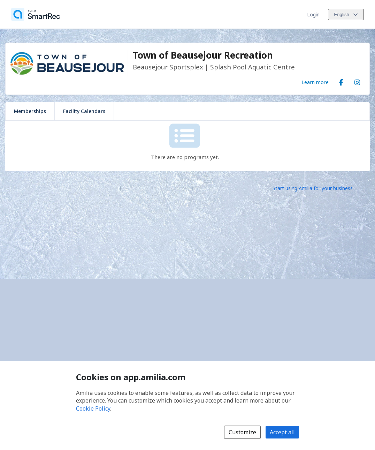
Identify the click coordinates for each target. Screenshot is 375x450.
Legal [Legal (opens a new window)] (201, 188)
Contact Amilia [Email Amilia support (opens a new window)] (172, 188)
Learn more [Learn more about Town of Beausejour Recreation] (315, 81)
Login (313, 14)
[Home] (35, 14)
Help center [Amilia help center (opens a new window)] (137, 188)
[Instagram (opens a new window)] (357, 81)
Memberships (30, 111)
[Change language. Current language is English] (346, 14)
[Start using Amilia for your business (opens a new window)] (319, 188)
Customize (242, 432)
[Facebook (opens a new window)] (341, 81)
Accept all (282, 432)
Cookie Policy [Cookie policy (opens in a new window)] (93, 408)
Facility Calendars (84, 111)
